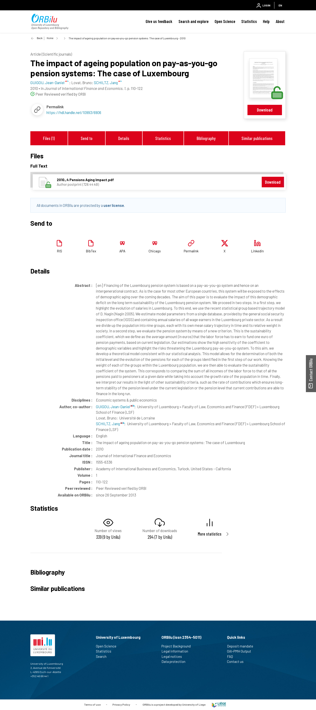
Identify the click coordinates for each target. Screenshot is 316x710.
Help (266, 21)
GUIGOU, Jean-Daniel (115, 406)
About (280, 21)
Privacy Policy (121, 704)
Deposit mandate (242, 646)
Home (50, 38)
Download (265, 109)
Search (103, 656)
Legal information (176, 651)
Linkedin (257, 251)
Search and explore (193, 21)
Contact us (237, 661)
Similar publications (257, 138)
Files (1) (49, 138)
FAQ (232, 656)
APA (122, 251)
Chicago (155, 251)
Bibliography (206, 138)
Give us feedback (159, 21)
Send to (86, 138)
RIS (59, 251)
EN (280, 5)
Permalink (191, 251)
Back (40, 38)
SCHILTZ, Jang (110, 423)
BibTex (91, 251)
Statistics (249, 21)
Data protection (175, 661)
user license (113, 205)
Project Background (178, 646)
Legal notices (173, 656)
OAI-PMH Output (241, 651)
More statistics (209, 533)
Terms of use (92, 704)
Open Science (225, 21)
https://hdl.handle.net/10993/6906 (73, 112)
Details (123, 138)
